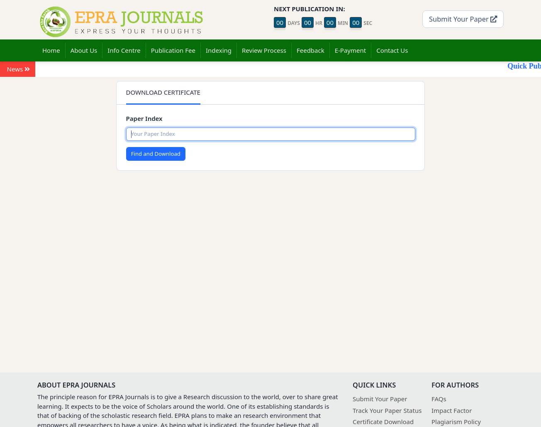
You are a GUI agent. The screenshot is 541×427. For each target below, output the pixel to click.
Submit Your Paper (463, 19)
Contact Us (392, 50)
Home (51, 50)
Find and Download (155, 153)
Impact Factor (451, 410)
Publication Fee (173, 50)
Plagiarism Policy (456, 421)
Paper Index (144, 118)
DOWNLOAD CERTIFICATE (163, 92)
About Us (84, 50)
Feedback (310, 50)
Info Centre (123, 50)
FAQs (438, 399)
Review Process (264, 50)
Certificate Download (383, 421)
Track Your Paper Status (387, 410)
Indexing (219, 50)
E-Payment (350, 50)
